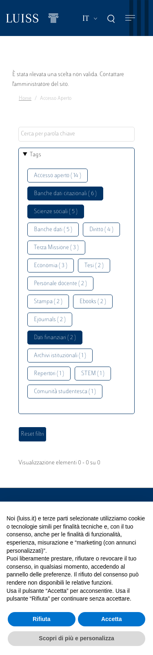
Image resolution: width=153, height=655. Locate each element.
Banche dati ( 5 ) (53, 230)
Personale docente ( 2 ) (60, 284)
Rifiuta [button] (42, 619)
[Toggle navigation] (130, 18)
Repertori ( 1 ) (49, 374)
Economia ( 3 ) (50, 266)
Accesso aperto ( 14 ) (57, 176)
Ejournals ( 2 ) (50, 320)
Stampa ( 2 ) (48, 302)
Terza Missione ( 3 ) (56, 248)
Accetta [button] (111, 619)
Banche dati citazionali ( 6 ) (65, 194)
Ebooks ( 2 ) (93, 302)
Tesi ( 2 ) (94, 266)
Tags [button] (35, 155)
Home (25, 98)
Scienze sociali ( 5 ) (56, 212)
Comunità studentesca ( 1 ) (65, 392)
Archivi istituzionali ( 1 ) (60, 356)
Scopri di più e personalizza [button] (76, 638)
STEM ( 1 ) (92, 374)
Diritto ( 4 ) (101, 230)
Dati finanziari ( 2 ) (55, 338)
